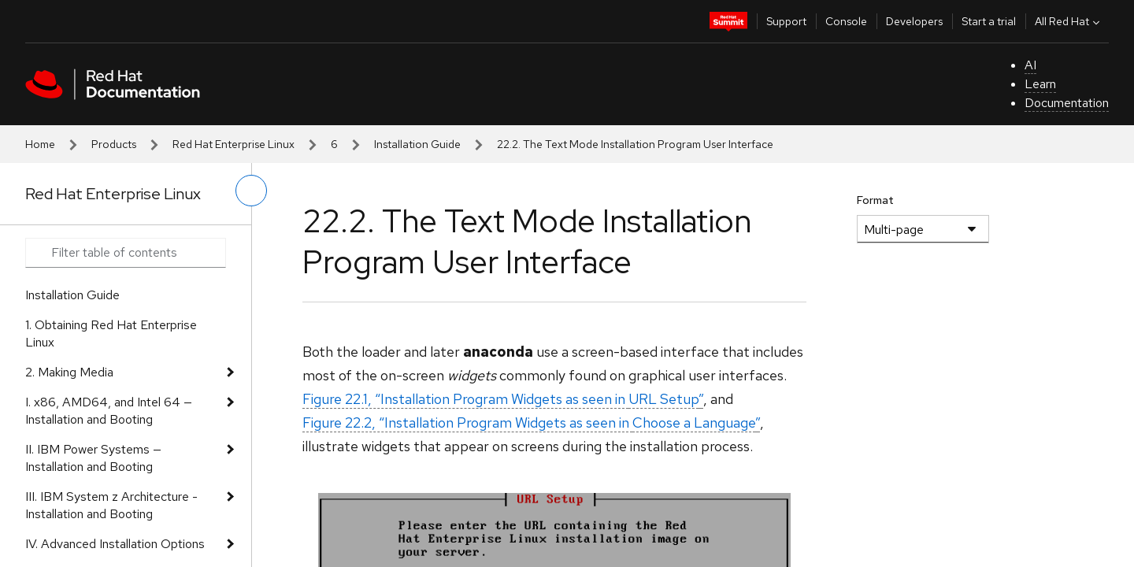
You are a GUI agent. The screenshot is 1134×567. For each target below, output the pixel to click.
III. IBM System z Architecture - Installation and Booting (111, 505)
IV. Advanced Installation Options (115, 544)
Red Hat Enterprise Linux (233, 144)
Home (40, 144)
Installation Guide (417, 144)
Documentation (1067, 102)
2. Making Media (69, 372)
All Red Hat (1069, 21)
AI (1030, 65)
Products (113, 144)
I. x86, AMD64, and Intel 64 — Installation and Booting (108, 411)
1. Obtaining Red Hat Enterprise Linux (111, 333)
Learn (1040, 84)
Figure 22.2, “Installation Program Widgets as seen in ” (531, 422)
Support (786, 21)
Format (875, 200)
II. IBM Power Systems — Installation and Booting (93, 458)
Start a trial (989, 21)
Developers (914, 21)
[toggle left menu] (251, 190)
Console (846, 21)
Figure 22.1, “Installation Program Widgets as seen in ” (502, 399)
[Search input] (125, 253)
